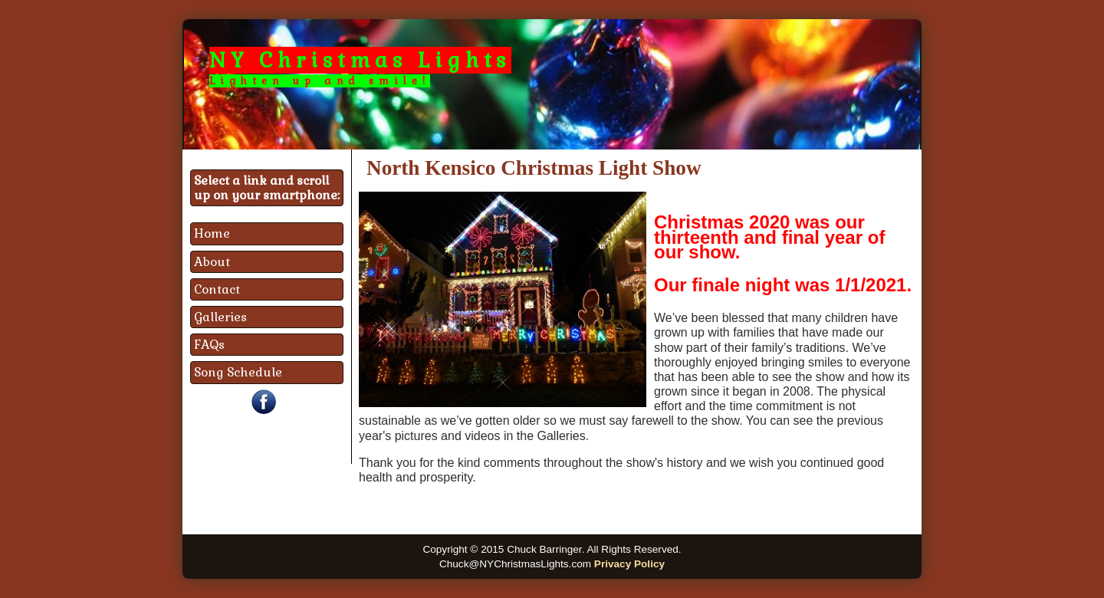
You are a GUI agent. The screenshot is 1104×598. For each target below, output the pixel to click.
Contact (217, 289)
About (212, 262)
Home (212, 233)
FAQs (209, 345)
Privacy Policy (629, 564)
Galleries (220, 317)
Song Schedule (238, 372)
